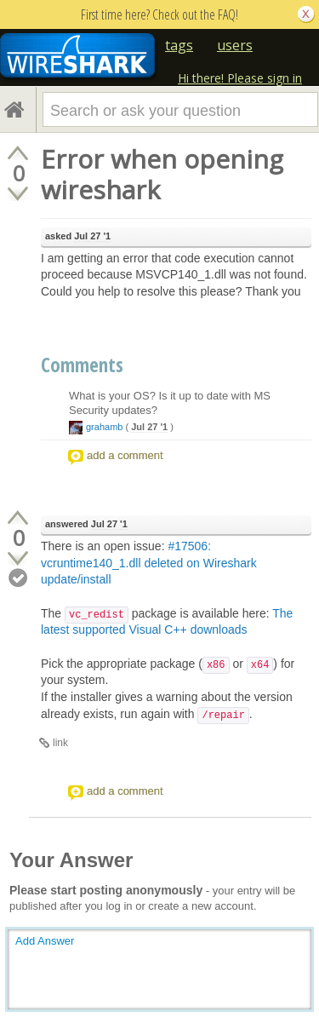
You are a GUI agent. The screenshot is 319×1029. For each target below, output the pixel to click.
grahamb (104, 427)
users (235, 45)
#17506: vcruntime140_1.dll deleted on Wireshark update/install (149, 562)
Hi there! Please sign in (240, 78)
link (60, 743)
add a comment (125, 455)
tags (179, 45)
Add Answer (44, 940)
